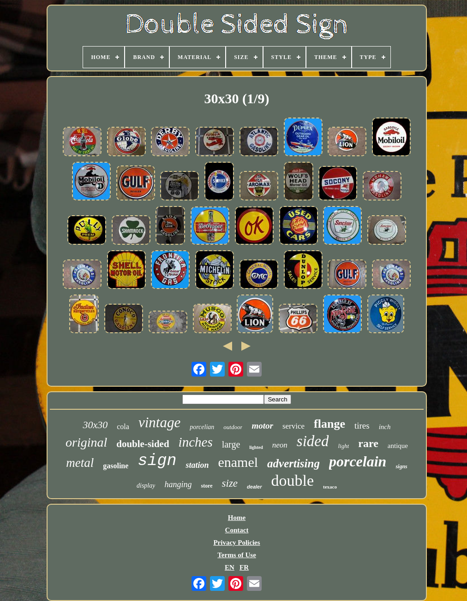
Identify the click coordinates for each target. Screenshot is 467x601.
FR (244, 567)
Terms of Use (236, 555)
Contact (237, 530)
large (231, 444)
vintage (159, 422)
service (293, 426)
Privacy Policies (236, 542)
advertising (293, 463)
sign (157, 461)
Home (236, 517)
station (197, 465)
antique (398, 445)
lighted (256, 447)
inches (196, 442)
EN (229, 567)
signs (401, 466)
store (206, 486)
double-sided (142, 443)
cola (123, 426)
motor (262, 425)
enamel (238, 462)
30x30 (95, 424)
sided (313, 441)
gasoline (115, 466)
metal (80, 463)
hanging (178, 484)
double (292, 480)
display (146, 485)
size (230, 483)
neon (279, 445)
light (343, 445)
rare (368, 443)
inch (385, 426)
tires (362, 425)
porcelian (202, 427)
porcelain (357, 461)
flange (329, 423)
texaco (330, 486)
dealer (254, 486)
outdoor (232, 427)
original (86, 442)
